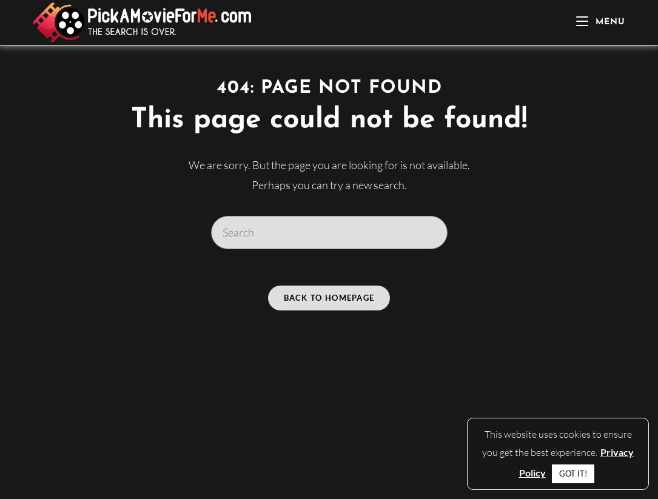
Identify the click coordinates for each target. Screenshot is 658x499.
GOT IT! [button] (573, 473)
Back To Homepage (329, 298)
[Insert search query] (329, 232)
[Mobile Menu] (600, 22)
